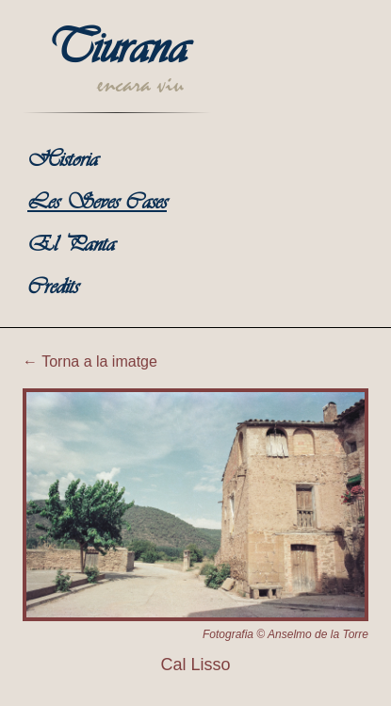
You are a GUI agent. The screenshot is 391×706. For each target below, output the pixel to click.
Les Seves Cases (97, 203)
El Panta (71, 245)
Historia (62, 160)
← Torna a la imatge (90, 361)
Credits (52, 288)
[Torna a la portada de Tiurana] (117, 74)
